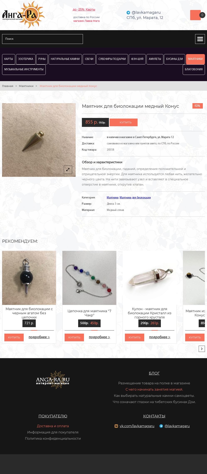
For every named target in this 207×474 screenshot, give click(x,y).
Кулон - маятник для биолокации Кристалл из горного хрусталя (149, 313)
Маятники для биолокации (135, 197)
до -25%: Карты (84, 9)
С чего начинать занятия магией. (154, 389)
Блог (154, 373)
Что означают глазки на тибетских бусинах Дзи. (154, 402)
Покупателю (52, 416)
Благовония (194, 69)
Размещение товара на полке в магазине (154, 383)
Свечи (89, 59)
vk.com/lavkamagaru (137, 426)
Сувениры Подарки (112, 59)
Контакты (154, 416)
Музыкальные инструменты (23, 69)
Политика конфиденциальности (53, 439)
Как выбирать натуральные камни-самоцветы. (154, 396)
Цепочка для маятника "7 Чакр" (89, 313)
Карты (8, 59)
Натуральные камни (65, 59)
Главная (7, 86)
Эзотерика (25, 59)
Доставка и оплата (53, 426)
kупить (14, 337)
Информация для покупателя (53, 432)
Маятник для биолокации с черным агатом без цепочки (29, 313)
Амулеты (155, 59)
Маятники (195, 59)
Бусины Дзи (174, 59)
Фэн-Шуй (137, 59)
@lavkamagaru (177, 426)
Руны (42, 59)
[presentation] (202, 349)
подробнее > (39, 337)
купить (126, 122)
